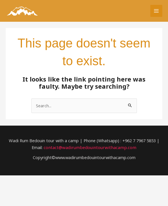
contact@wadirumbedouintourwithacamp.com (90, 148)
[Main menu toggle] (156, 11)
